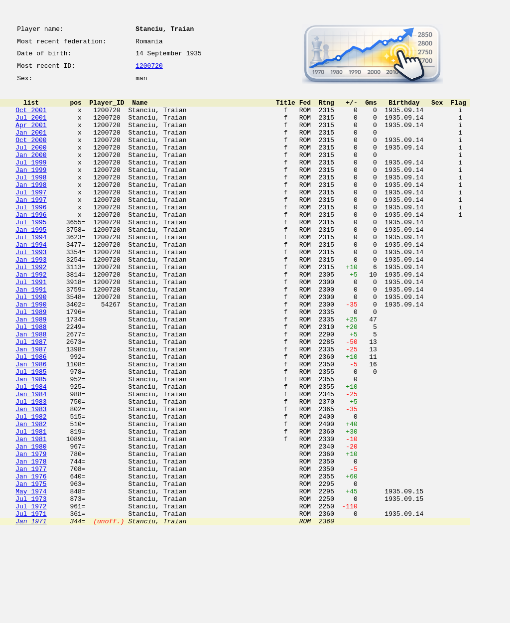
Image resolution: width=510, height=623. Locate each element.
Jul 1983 (30, 468)
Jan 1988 (30, 387)
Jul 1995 (30, 253)
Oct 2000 (30, 154)
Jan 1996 (30, 244)
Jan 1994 (30, 280)
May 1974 (30, 576)
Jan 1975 (30, 567)
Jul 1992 (30, 307)
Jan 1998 (30, 208)
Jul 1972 (30, 594)
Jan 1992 (30, 316)
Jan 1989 (30, 369)
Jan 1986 (30, 423)
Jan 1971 (30, 612)
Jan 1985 (30, 441)
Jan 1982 (30, 495)
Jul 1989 (30, 360)
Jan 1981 (30, 513)
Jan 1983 (30, 477)
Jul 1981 (30, 504)
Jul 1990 (30, 342)
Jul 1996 (30, 235)
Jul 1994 (30, 271)
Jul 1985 (30, 432)
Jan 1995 (30, 262)
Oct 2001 (30, 118)
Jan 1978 (30, 540)
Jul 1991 (30, 324)
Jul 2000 (30, 163)
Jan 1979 (30, 531)
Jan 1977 (30, 549)
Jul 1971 (30, 603)
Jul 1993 (30, 289)
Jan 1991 (30, 333)
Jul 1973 (30, 585)
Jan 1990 (30, 351)
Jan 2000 (30, 172)
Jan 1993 (30, 298)
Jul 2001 (30, 127)
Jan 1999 (30, 190)
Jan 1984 (30, 459)
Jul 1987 (30, 396)
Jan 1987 (30, 405)
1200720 (149, 70)
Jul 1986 (30, 414)
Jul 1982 (30, 486)
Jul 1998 (30, 199)
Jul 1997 (30, 217)
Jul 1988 (30, 378)
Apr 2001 (30, 136)
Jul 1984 (30, 450)
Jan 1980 (30, 522)
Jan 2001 (30, 145)
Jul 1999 (30, 181)
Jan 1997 (30, 226)
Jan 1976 (30, 558)
